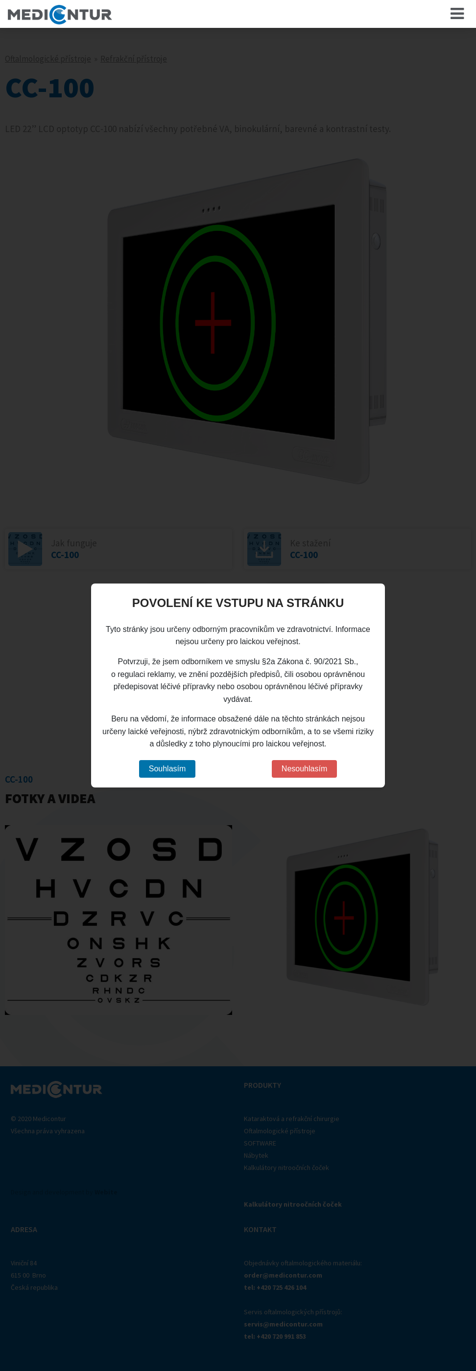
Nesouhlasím (304, 768)
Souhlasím (167, 768)
